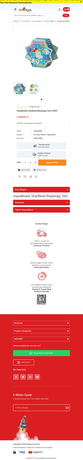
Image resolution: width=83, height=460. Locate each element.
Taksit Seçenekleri (24, 209)
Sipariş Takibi (23, 362)
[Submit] (67, 407)
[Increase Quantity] (35, 162)
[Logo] (25, 9)
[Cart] (66, 9)
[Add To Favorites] (19, 176)
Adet (19, 162)
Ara (66, 15)
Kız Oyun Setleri (40, 135)
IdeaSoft (29, 458)
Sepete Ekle (52, 162)
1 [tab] (41, 99)
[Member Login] (59, 9)
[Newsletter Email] (41, 407)
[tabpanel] (19, 89)
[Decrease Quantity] (25, 162)
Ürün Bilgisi (20, 189)
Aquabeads (38, 131)
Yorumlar (19, 202)
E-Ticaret (36, 458)
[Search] (41, 15)
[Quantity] (30, 162)
